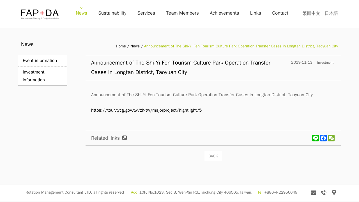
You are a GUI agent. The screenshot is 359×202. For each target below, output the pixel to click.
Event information (40, 60)
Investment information (34, 75)
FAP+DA (40, 15)
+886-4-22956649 (281, 193)
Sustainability (129, 14)
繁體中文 (311, 13)
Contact (282, 14)
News (101, 14)
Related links (105, 138)
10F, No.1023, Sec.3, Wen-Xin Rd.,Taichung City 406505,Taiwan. (195, 193)
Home (121, 46)
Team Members (193, 14)
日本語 (331, 13)
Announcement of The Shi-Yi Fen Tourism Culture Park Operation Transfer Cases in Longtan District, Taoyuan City (241, 46)
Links (260, 14)
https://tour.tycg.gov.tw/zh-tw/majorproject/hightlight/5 (146, 110)
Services (160, 14)
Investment (325, 62)
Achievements (231, 14)
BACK (213, 156)
